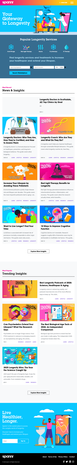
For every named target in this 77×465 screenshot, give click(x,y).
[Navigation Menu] (72, 3)
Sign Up (23, 441)
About (45, 457)
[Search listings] (19, 67)
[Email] (9, 441)
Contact (72, 457)
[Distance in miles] (57, 67)
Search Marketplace (20, 73)
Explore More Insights (38, 251)
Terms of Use (52, 457)
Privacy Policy (63, 457)
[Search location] (44, 67)
